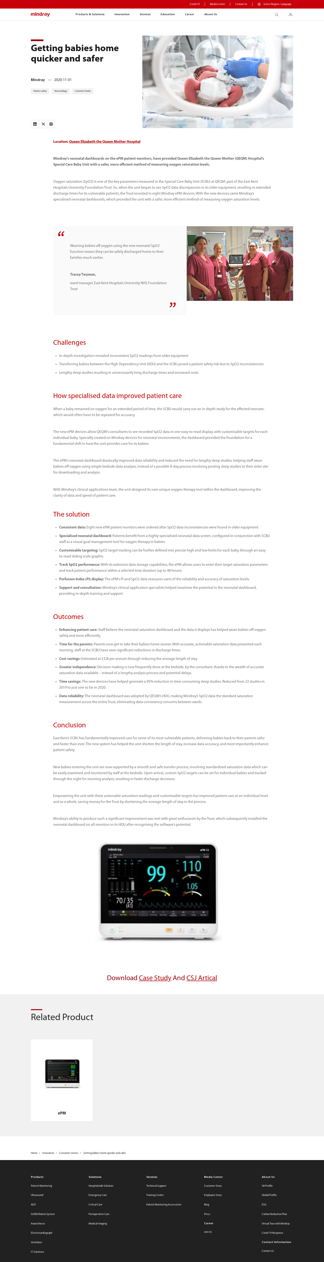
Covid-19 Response (272, 1233)
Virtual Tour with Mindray (276, 1223)
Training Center (155, 1195)
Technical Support (156, 1186)
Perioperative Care (99, 1214)
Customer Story (213, 1186)
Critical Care (95, 1204)
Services (145, 14)
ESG (264, 1204)
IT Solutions (37, 1252)
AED (33, 1204)
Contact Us (241, 4)
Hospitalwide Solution (101, 1186)
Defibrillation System (43, 1214)
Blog (206, 1204)
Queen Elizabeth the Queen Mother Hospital (104, 142)
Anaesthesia (38, 1223)
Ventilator (36, 1242)
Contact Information (276, 1242)
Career (189, 14)
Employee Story (213, 1195)
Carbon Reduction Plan (274, 1214)
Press (207, 1214)
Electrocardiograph (41, 1233)
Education (168, 14)
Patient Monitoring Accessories (163, 1204)
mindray (40, 14)
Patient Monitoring (41, 1186)
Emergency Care (98, 1195)
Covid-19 (195, 4)
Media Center (217, 4)
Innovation (121, 14)
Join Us (208, 1232)
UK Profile (267, 1186)
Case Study (155, 978)
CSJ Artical (201, 978)
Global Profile (269, 1195)
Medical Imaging (98, 1223)
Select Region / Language (277, 4)
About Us (210, 14)
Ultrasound (37, 1195)
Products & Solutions (90, 14)
